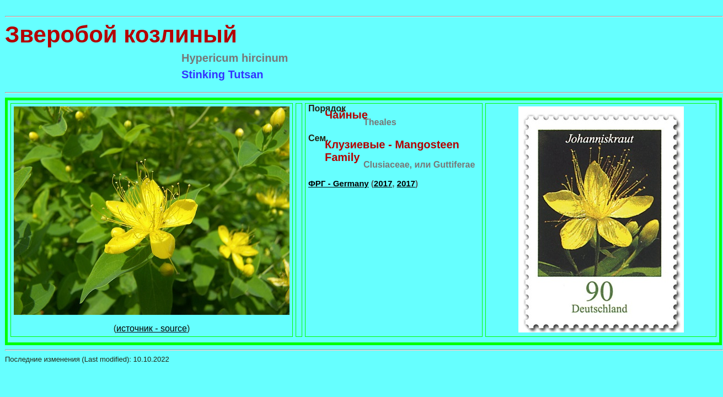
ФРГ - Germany (338, 183)
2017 (383, 183)
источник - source (151, 328)
